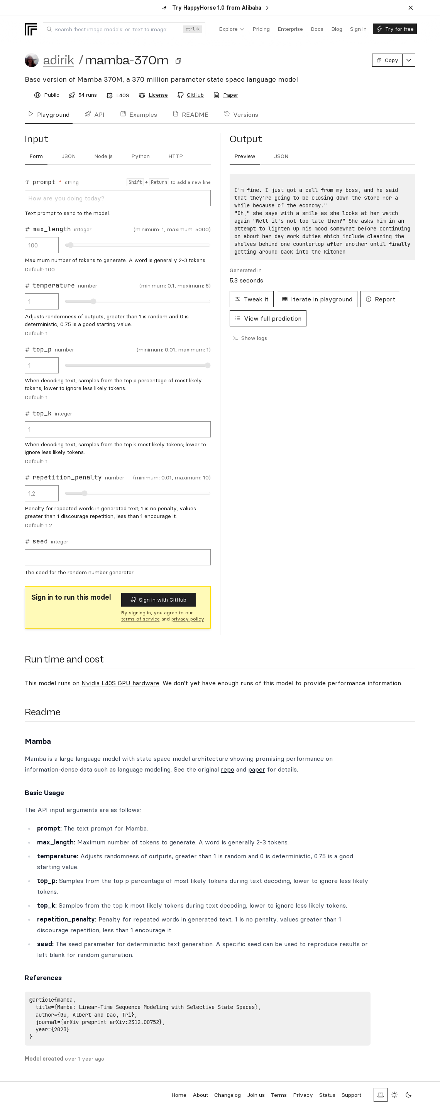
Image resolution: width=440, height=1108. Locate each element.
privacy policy (187, 619)
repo (227, 769)
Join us (256, 1094)
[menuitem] (231, 29)
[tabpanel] (118, 377)
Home (178, 1094)
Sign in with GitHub (158, 599)
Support (351, 1094)
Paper (230, 94)
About (200, 1094)
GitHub (195, 94)
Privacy (303, 1094)
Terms (279, 1094)
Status (327, 1094)
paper (256, 769)
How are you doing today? (117, 198)
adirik (58, 60)
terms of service (140, 619)
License (158, 94)
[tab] (36, 156)
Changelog (227, 1094)
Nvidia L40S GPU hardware (120, 683)
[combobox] (124, 29)
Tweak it (252, 299)
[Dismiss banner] (410, 7)
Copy (387, 60)
